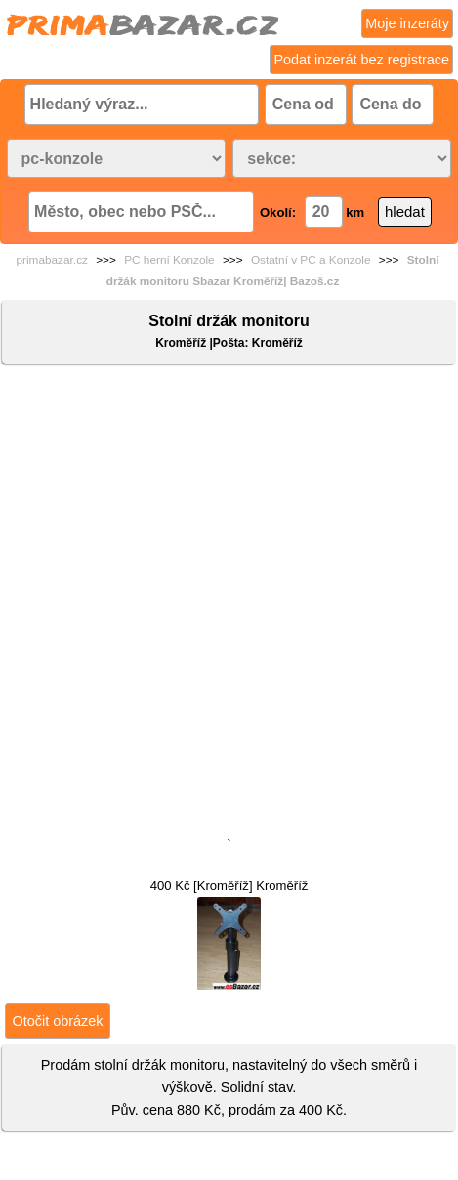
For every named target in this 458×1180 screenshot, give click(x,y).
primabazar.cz (52, 260)
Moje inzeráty (407, 23)
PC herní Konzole (169, 260)
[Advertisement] (229, 605)
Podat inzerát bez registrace (361, 59)
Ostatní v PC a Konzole (311, 260)
